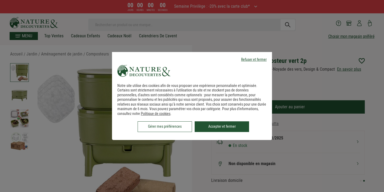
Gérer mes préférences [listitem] (165, 126)
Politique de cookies (155, 113)
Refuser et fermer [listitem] (254, 59)
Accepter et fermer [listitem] (222, 126)
